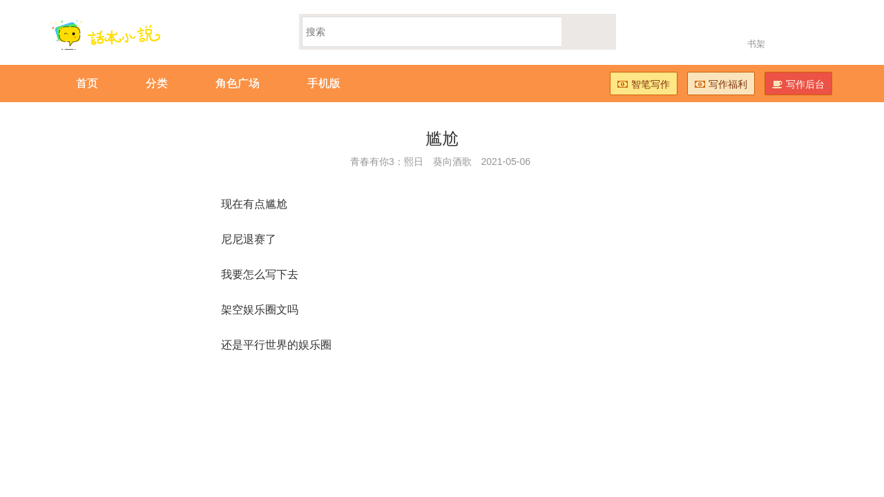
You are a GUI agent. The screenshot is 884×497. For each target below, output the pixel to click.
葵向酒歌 (452, 161)
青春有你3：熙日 (386, 161)
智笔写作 (643, 84)
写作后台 (798, 84)
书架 (756, 44)
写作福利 (721, 84)
